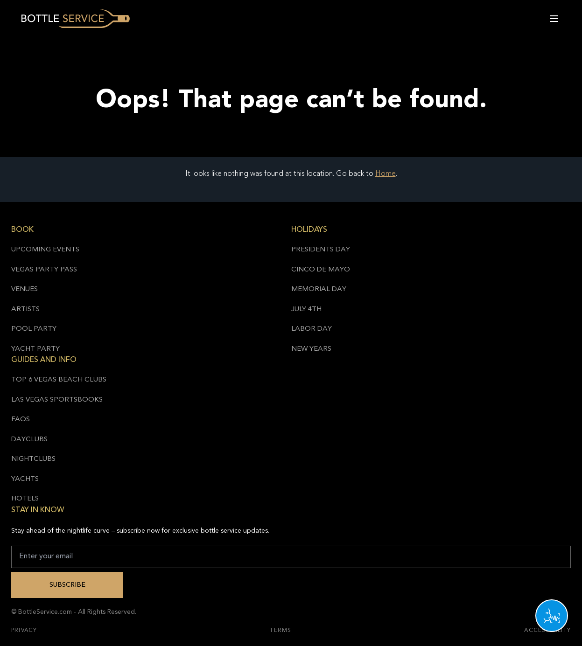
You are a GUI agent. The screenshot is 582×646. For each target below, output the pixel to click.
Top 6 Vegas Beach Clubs (58, 379)
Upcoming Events (45, 249)
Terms (280, 630)
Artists (25, 309)
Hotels (25, 498)
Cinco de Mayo (320, 269)
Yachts (25, 479)
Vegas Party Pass (44, 269)
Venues (24, 289)
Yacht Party (35, 349)
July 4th (306, 309)
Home (385, 174)
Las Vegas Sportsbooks (57, 399)
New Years (311, 349)
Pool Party (33, 329)
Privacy (24, 630)
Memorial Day (318, 289)
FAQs (20, 419)
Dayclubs (29, 439)
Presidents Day (320, 249)
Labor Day (311, 329)
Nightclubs (33, 459)
